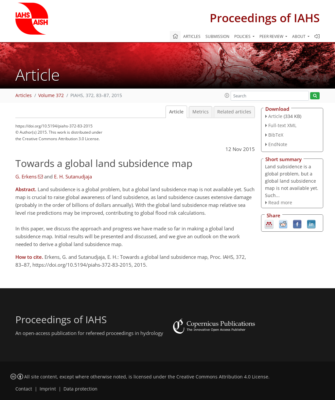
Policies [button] (243, 36)
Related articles (234, 112)
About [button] (299, 36)
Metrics (200, 112)
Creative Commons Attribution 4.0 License (222, 377)
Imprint (48, 389)
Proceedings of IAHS (265, 17)
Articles (192, 36)
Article (176, 112)
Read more (280, 202)
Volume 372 (51, 95)
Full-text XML (282, 125)
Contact (23, 389)
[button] (227, 95)
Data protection (80, 389)
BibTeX (275, 135)
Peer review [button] (271, 36)
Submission (217, 36)
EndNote (277, 144)
